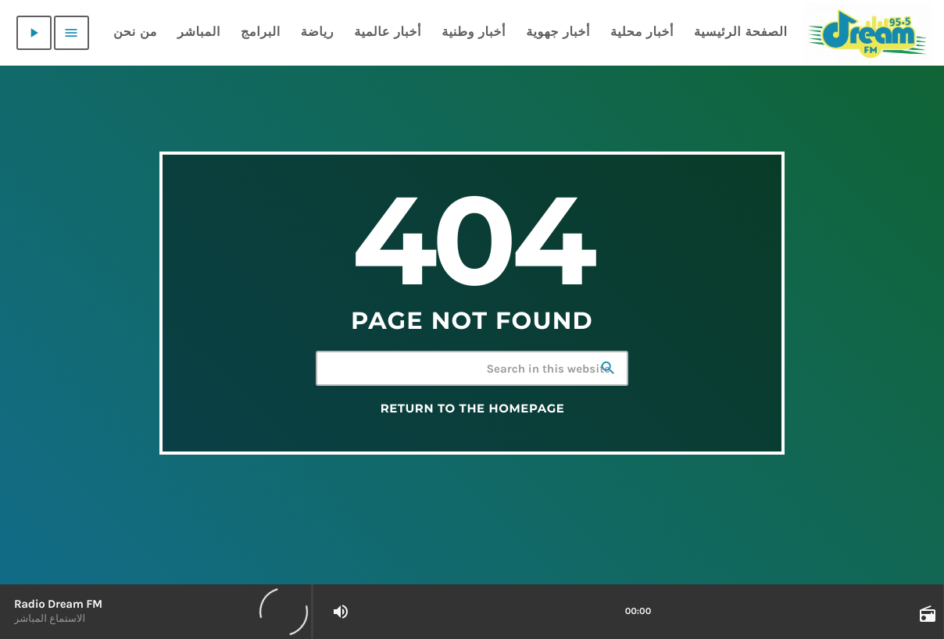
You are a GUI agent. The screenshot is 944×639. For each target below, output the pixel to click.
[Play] (34, 33)
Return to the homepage (473, 409)
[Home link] (867, 33)
